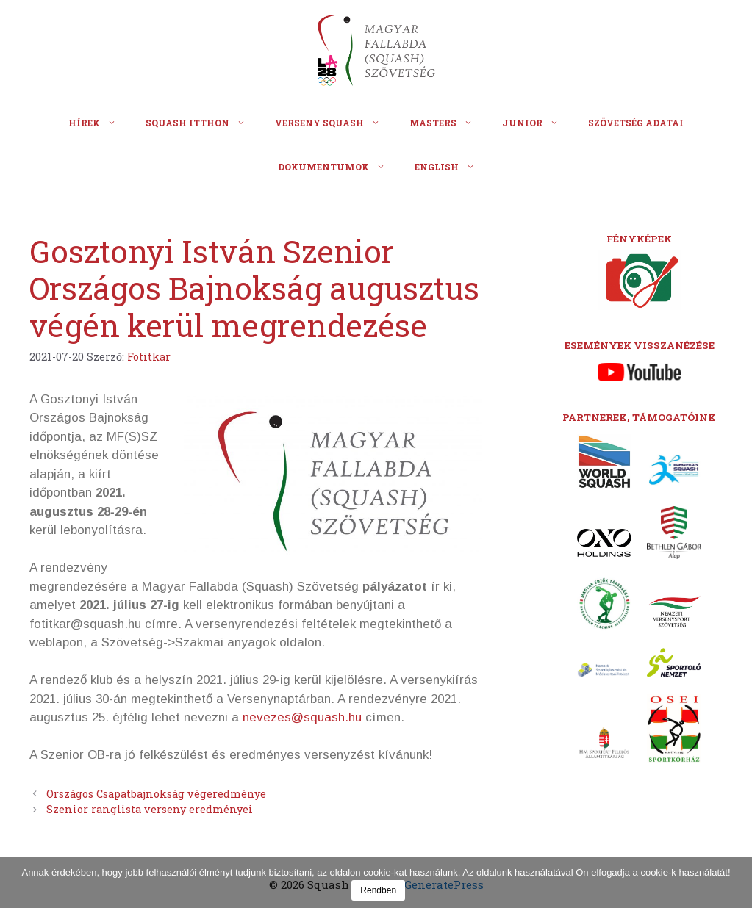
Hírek (99, 123)
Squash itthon (203, 123)
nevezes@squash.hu (302, 717)
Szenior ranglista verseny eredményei (149, 809)
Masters (448, 123)
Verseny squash (335, 123)
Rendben (378, 890)
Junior (537, 123)
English (452, 167)
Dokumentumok (339, 167)
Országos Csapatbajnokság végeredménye (156, 794)
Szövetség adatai (636, 123)
